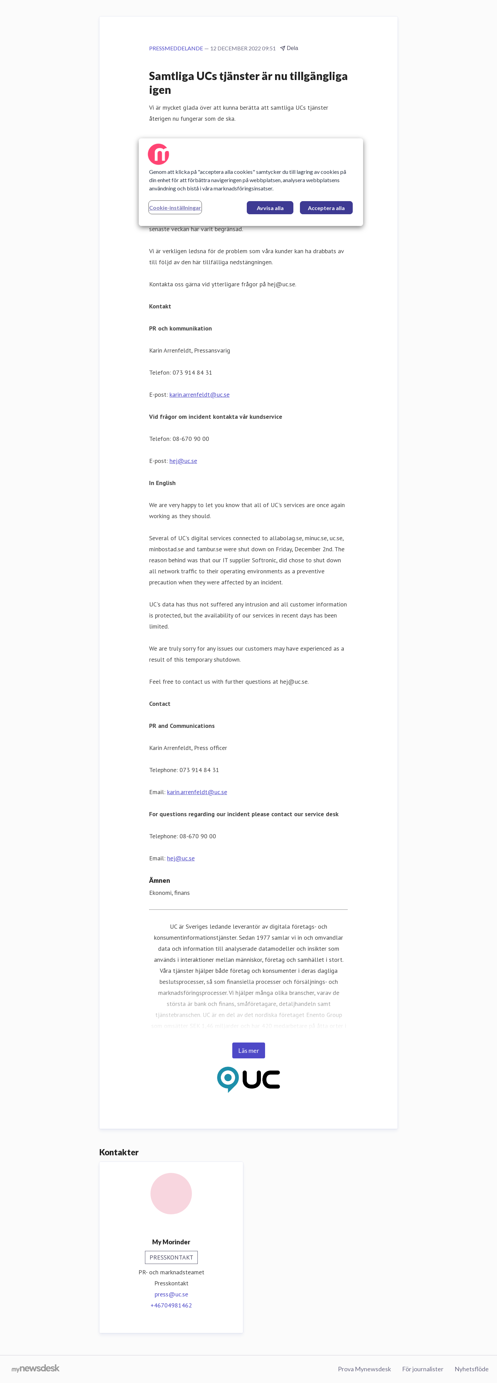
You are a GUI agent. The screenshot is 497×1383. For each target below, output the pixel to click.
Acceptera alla (326, 208)
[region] (251, 182)
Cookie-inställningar (175, 207)
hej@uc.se (183, 461)
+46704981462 (171, 1305)
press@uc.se (171, 1294)
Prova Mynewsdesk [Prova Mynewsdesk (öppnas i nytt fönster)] (364, 1369)
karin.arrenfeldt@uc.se (199, 394)
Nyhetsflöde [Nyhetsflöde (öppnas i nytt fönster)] (472, 1369)
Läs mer (248, 1050)
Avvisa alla (270, 208)
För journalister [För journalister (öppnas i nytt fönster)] (423, 1369)
